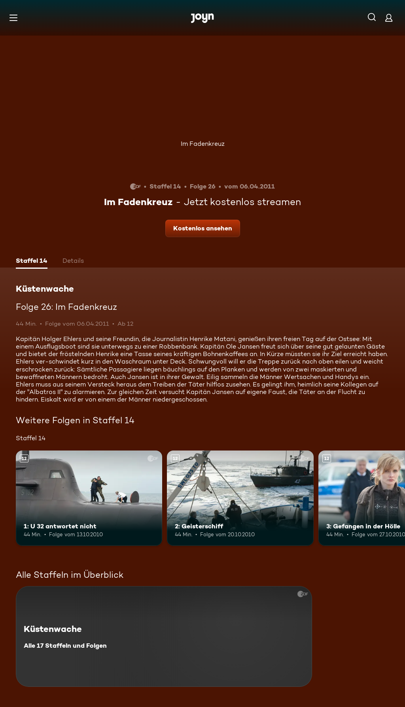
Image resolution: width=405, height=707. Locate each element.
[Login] (388, 18)
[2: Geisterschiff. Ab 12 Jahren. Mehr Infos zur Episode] (240, 498)
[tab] (31, 262)
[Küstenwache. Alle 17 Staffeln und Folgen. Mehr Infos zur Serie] (164, 636)
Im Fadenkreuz (203, 143)
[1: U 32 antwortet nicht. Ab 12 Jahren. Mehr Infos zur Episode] (89, 498)
